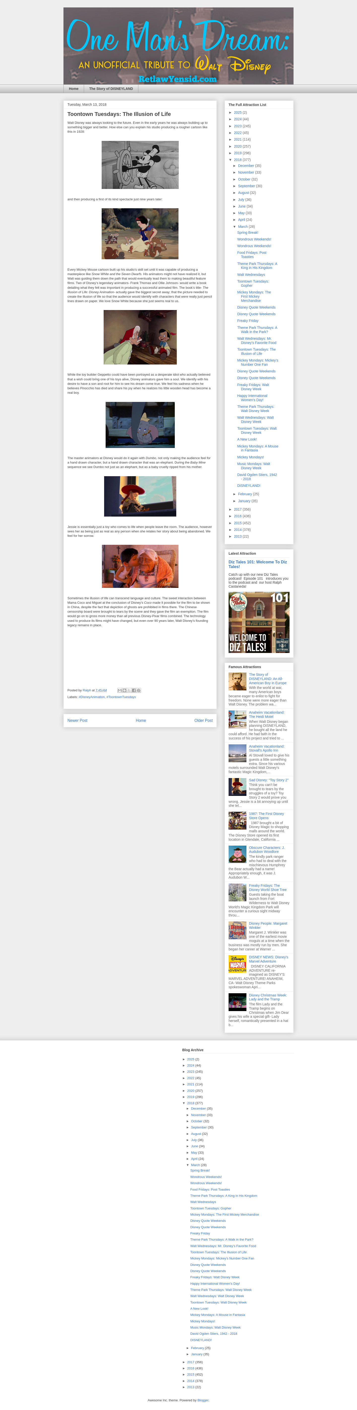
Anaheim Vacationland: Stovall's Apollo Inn (267, 748)
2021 (238, 139)
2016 (238, 516)
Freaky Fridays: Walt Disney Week (253, 387)
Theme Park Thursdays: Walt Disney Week (255, 409)
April (242, 220)
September (247, 186)
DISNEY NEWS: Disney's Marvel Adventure (268, 959)
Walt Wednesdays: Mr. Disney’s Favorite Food (256, 341)
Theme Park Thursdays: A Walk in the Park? (257, 330)
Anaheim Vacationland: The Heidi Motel (267, 714)
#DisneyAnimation (92, 697)
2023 (238, 126)
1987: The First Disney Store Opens (266, 816)
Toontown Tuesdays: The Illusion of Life (256, 351)
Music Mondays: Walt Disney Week (253, 466)
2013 (238, 536)
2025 (238, 112)
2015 (238, 523)
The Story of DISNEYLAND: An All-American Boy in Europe (268, 679)
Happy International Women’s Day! (252, 398)
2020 (238, 146)
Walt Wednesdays (251, 275)
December (246, 166)
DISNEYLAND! (248, 486)
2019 (238, 153)
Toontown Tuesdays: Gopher (210, 1208)
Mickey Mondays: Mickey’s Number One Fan (257, 362)
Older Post (203, 720)
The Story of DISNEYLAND (111, 89)
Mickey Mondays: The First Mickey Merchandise (254, 296)
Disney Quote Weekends (256, 307)
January (244, 501)
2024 (238, 119)
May (241, 213)
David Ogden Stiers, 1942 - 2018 (213, 1333)
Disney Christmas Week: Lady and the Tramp (268, 997)
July (241, 200)
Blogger (202, 1400)
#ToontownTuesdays (121, 697)
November (246, 172)
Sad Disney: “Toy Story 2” (269, 780)
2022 (238, 133)
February (245, 494)
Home (74, 89)
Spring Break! (247, 233)
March (243, 227)
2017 (238, 509)
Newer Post (77, 720)
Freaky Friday (248, 321)
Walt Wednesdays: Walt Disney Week (255, 420)
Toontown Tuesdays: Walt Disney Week (257, 430)
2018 (238, 160)
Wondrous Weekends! (254, 239)
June (242, 206)
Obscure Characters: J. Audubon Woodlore (267, 850)
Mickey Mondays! (250, 457)
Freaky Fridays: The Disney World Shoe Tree (268, 888)
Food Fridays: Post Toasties (252, 255)
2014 (238, 530)
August (244, 193)
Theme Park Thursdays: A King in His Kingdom (257, 266)
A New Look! (247, 439)
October (244, 179)
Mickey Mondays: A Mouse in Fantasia (257, 448)
